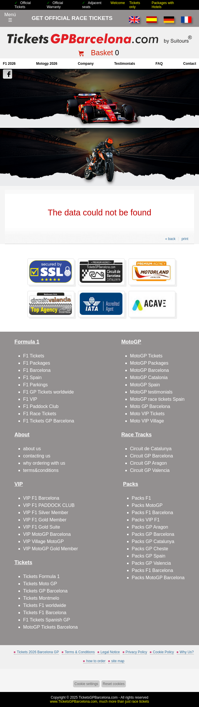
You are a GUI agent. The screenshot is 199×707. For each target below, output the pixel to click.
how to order (95, 661)
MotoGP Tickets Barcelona (50, 627)
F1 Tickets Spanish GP (46, 619)
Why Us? (187, 652)
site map (117, 661)
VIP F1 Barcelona (41, 498)
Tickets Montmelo (41, 598)
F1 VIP (30, 399)
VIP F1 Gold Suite (41, 527)
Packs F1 (141, 498)
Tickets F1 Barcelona (44, 612)
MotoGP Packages (149, 363)
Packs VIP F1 (146, 519)
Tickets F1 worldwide (44, 605)
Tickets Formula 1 (41, 576)
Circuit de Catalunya (151, 448)
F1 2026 (9, 64)
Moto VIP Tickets (147, 413)
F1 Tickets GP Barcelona (48, 420)
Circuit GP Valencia (150, 470)
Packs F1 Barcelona (152, 512)
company (86, 64)
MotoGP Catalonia (149, 377)
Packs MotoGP (147, 505)
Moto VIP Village (147, 420)
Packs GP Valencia (151, 563)
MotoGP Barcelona (149, 370)
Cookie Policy (163, 652)
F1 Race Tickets (39, 413)
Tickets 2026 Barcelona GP (38, 652)
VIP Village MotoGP (43, 541)
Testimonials (124, 64)
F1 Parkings (35, 384)
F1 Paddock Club (41, 406)
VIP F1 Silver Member (45, 512)
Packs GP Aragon (150, 527)
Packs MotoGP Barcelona (158, 577)
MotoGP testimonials (151, 392)
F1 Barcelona (37, 370)
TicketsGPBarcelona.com (98, 697)
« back (170, 239)
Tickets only (134, 5)
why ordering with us (44, 463)
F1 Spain (32, 377)
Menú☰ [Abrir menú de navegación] (10, 17)
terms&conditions (41, 470)
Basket (102, 53)
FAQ (159, 64)
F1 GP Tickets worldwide (48, 392)
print (184, 239)
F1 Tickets (33, 355)
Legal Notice (110, 652)
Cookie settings (86, 684)
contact (189, 64)
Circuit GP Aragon (148, 463)
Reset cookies (113, 684)
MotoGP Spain (145, 384)
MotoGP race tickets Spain (157, 399)
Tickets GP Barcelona (45, 590)
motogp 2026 (46, 64)
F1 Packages (36, 363)
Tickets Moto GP (40, 583)
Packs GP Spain (148, 555)
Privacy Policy (136, 652)
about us (32, 448)
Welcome (118, 3)
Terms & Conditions (80, 652)
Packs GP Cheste (150, 548)
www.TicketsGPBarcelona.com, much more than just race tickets (99, 701)
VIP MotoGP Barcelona (47, 534)
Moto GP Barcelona (150, 406)
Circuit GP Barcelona (151, 455)
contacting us (36, 455)
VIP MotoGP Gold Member (50, 548)
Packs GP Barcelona (153, 534)
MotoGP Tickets (146, 355)
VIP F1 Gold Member (44, 519)
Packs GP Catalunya (153, 541)
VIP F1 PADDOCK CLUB (49, 505)
